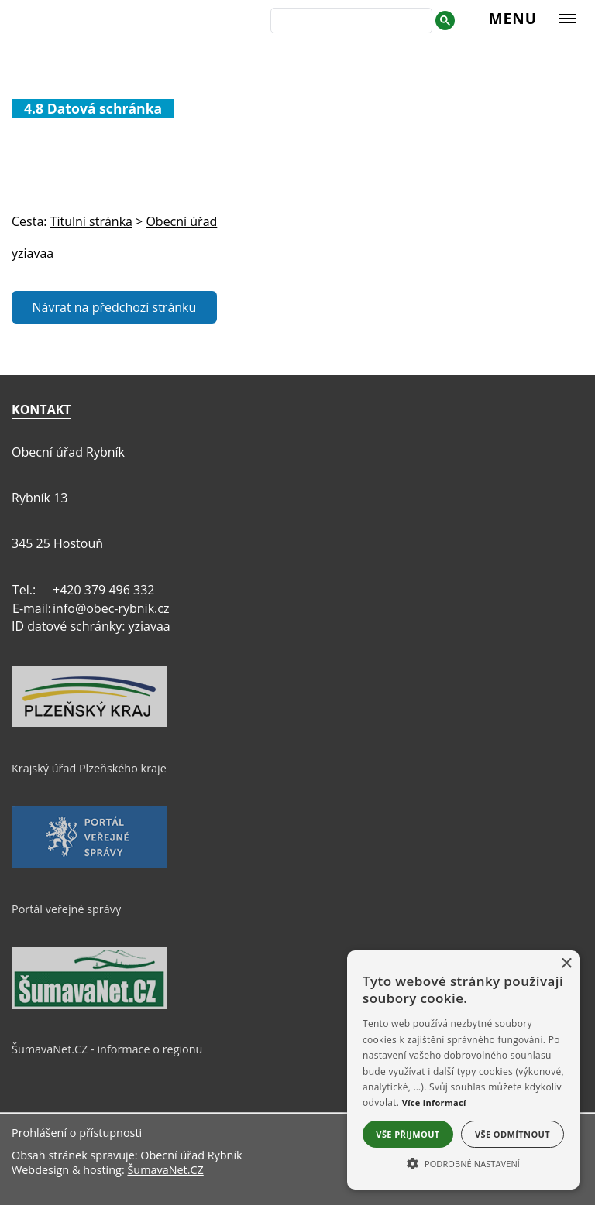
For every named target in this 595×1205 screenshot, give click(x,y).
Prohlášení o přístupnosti (77, 1132)
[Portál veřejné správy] (89, 864)
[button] (463, 1162)
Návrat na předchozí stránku (115, 307)
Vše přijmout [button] (407, 1134)
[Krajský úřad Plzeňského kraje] (89, 723)
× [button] (566, 964)
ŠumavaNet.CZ (165, 1169)
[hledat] (349, 22)
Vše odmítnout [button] (512, 1134)
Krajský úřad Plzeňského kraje (89, 768)
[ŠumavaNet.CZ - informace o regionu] (89, 1005)
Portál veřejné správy (66, 909)
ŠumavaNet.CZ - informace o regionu (107, 1049)
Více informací (434, 1102)
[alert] (463, 1070)
